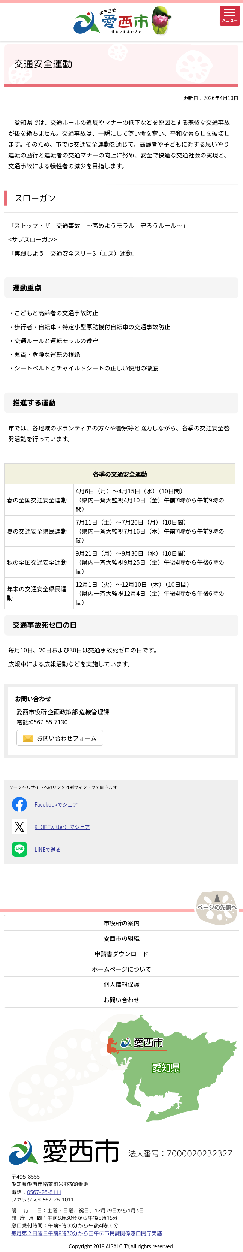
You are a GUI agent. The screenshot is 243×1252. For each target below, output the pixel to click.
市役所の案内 (122, 922)
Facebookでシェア (45, 804)
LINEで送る (36, 849)
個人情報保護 (122, 984)
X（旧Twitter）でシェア (51, 826)
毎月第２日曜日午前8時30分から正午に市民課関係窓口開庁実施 (86, 1233)
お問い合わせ (122, 999)
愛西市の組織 (122, 938)
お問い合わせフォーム (60, 737)
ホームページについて (122, 968)
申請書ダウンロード (121, 953)
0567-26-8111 (44, 1191)
